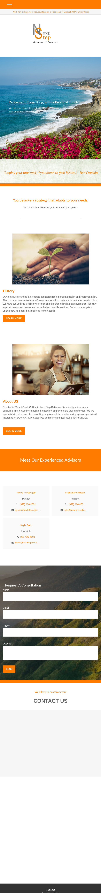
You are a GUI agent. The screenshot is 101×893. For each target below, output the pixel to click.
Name (6, 590)
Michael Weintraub (75, 492)
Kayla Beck (26, 525)
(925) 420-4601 (77, 504)
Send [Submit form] (9, 669)
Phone (6, 626)
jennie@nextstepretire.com (27, 510)
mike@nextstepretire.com (77, 510)
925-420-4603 (27, 537)
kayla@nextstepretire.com (27, 542)
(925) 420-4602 (28, 504)
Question (7, 643)
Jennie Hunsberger (26, 492)
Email (6, 608)
